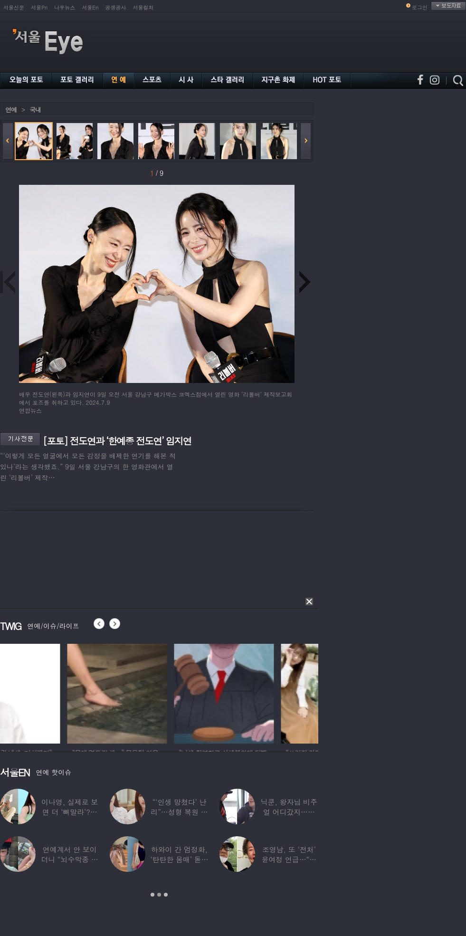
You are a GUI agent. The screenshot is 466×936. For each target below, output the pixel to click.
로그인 (420, 7)
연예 (11, 109)
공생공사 (115, 7)
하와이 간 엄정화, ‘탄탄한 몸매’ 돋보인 (179, 859)
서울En (90, 7)
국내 (35, 109)
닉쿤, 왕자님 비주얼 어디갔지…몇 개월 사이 (289, 812)
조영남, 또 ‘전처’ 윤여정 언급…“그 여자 (289, 859)
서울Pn (39, 7)
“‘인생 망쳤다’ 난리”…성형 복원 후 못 (179, 812)
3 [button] (166, 895)
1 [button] (152, 895)
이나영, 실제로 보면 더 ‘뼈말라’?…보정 (69, 812)
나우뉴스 (64, 7)
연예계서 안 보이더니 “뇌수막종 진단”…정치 (69, 859)
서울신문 (13, 7)
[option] (50, 692)
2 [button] (159, 895)
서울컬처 (143, 7)
